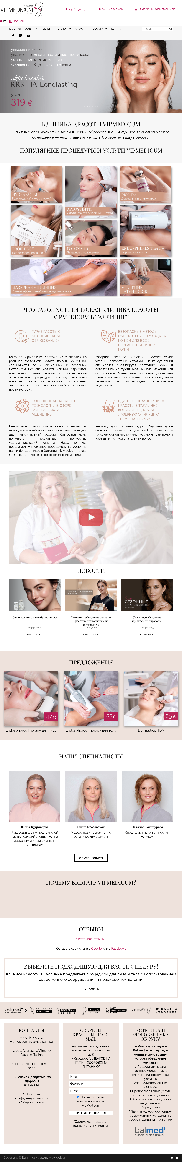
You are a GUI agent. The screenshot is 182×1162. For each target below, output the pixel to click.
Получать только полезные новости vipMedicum (91, 1101)
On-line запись (111, 9)
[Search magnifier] (171, 29)
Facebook (118, 948)
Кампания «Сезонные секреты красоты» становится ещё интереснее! (91, 621)
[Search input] (156, 29)
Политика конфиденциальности (31, 1096)
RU (10, 21)
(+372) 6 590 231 (76, 9)
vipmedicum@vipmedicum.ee (155, 9)
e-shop (19, 21)
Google (96, 948)
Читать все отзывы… (91, 939)
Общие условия (31, 1102)
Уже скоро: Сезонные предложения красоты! (147, 619)
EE (4, 21)
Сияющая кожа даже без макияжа (34, 617)
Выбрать (91, 989)
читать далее (35, 634)
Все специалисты (91, 858)
